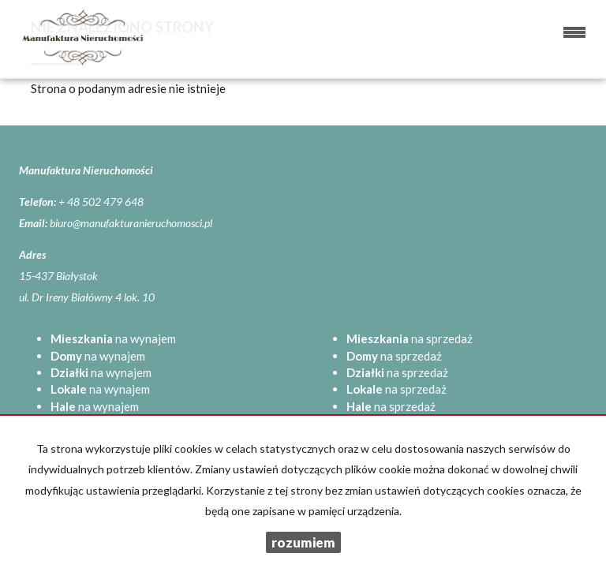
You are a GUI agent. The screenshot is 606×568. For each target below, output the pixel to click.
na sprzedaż (409, 338)
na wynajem (113, 338)
